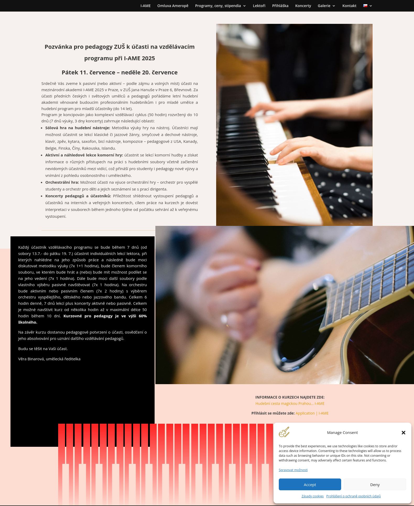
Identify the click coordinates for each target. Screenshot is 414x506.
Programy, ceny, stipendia (218, 6)
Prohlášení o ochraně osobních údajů (353, 496)
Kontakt (349, 6)
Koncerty (303, 6)
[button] (403, 432)
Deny (375, 484)
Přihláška (280, 6)
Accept (310, 484)
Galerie (324, 6)
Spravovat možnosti (293, 470)
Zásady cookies (313, 496)
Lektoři (259, 6)
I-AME (145, 6)
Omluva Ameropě (172, 6)
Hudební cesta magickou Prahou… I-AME (290, 403)
